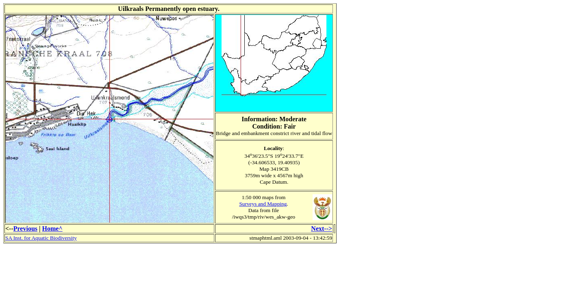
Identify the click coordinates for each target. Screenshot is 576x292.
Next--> (321, 228)
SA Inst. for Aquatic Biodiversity (41, 238)
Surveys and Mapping (263, 204)
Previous (25, 228)
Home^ (52, 228)
